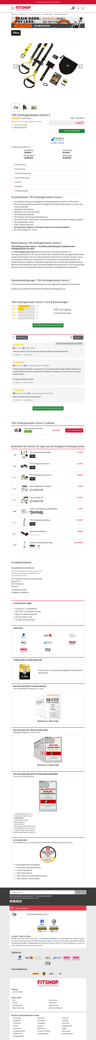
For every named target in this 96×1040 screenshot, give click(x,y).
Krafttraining (23, 14)
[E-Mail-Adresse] (42, 886)
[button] (15, 60)
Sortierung (21, 331)
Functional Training (34, 14)
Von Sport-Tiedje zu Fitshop (20, 930)
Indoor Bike (65, 1017)
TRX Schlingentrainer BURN (40, 446)
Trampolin (65, 1014)
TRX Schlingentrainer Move (40, 514)
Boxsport (40, 1020)
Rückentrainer (17, 1027)
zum (17, 986)
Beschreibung (20, 163)
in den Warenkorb (72, 125)
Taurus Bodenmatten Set (33, 422)
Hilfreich (16, 349)
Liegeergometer (67, 1020)
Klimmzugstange (43, 1027)
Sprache (78, 331)
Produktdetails (20, 158)
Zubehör (18, 176)
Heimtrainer (17, 1022)
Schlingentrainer (47, 14)
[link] (23, 629)
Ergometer (40, 1012)
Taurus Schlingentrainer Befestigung (43, 503)
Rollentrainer (41, 1022)
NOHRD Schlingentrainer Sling (41, 536)
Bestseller (18, 180)
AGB (13, 994)
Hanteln (15, 1020)
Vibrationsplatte (18, 1030)
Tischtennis (17, 1017)
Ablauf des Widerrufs (56, 1002)
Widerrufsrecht (54, 999)
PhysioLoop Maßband (38, 525)
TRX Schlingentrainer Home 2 (41, 469)
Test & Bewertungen (22, 172)
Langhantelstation (19, 1025)
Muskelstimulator (67, 1027)
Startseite (14, 14)
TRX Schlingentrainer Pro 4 (40, 458)
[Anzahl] (54, 125)
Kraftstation (41, 1014)
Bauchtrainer (66, 1025)
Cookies (14, 997)
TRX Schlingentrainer (60, 14)
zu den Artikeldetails (74, 424)
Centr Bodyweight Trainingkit (40, 480)
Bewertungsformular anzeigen (48, 319)
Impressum (52, 997)
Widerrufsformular (18, 1002)
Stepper (64, 1022)
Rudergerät (16, 1014)
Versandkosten (17, 999)
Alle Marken (17, 1034)
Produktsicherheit (21, 185)
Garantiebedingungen (23, 167)
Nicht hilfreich (27, 349)
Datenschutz (53, 994)
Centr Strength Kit (36, 491)
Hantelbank (41, 1017)
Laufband (65, 1012)
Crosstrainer (17, 1012)
